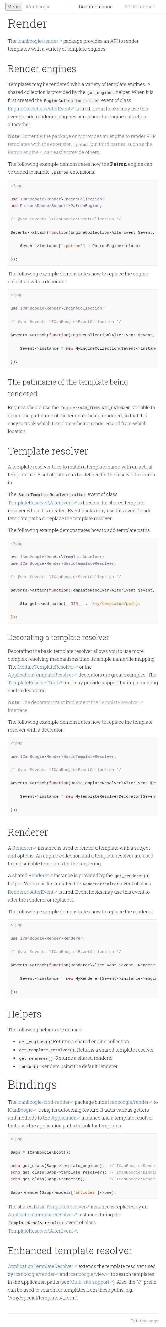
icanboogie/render (38, 41)
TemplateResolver (119, 700)
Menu (13, 6)
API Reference (139, 6)
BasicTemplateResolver (60, 1202)
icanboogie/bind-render (44, 1097)
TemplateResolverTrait (33, 680)
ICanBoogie (38, 6)
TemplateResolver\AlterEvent (40, 500)
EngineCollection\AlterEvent (39, 108)
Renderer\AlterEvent (30, 889)
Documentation (96, 6)
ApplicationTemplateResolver (40, 672)
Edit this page (144, 1315)
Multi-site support (89, 1276)
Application (64, 1113)
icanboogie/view (87, 1269)
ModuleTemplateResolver (46, 664)
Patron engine (23, 151)
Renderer (22, 845)
